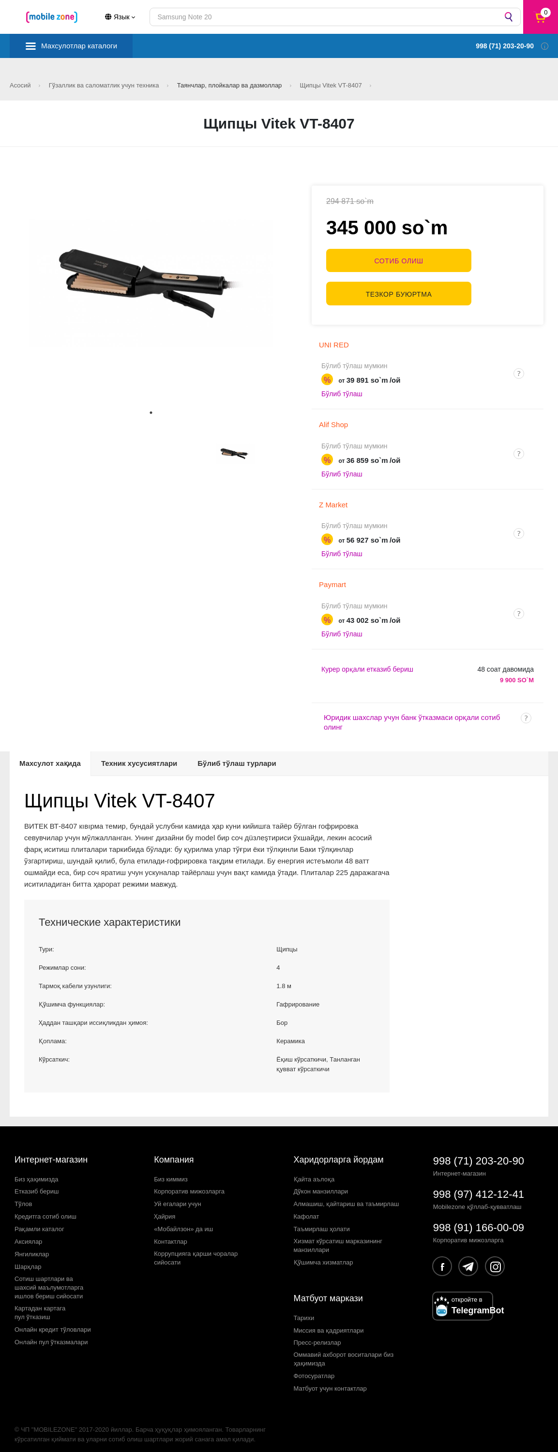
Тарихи (304, 1311)
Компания (174, 1153)
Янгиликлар (32, 1247)
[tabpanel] (151, 283)
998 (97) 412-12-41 (478, 1188)
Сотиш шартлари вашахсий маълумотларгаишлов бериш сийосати (49, 1281)
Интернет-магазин (51, 1153)
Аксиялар (28, 1235)
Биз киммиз (170, 1173)
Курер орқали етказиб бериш (367, 663)
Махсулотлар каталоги (79, 46)
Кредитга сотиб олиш (45, 1210)
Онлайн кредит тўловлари (53, 1323)
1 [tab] (151, 412)
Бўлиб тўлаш (341, 388)
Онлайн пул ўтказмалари (51, 1335)
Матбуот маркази (328, 1292)
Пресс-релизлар (317, 1336)
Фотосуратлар (314, 1369)
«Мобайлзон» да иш (183, 1222)
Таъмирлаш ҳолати (322, 1222)
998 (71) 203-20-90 (478, 1155)
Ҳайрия (164, 1210)
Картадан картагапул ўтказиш (40, 1306)
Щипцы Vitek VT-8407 (331, 85)
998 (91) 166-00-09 (478, 1221)
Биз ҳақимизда (37, 1173)
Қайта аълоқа (314, 1173)
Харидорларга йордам (339, 1153)
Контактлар (170, 1235)
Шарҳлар (28, 1260)
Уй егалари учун (177, 1198)
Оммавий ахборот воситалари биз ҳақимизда (344, 1353)
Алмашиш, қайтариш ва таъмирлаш (346, 1198)
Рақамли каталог (39, 1222)
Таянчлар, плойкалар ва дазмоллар (230, 85)
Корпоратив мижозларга (189, 1185)
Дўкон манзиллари (321, 1185)
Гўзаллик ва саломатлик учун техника (105, 85)
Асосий (21, 85)
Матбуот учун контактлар (330, 1382)
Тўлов (23, 1198)
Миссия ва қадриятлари (329, 1324)
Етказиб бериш (37, 1185)
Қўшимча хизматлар (323, 1256)
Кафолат (306, 1210)
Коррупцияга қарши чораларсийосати (196, 1252)
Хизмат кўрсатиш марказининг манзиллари (338, 1239)
